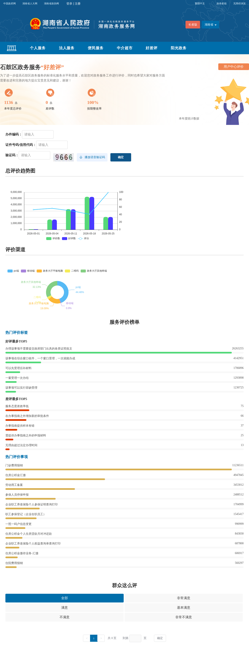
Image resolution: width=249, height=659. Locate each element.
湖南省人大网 (29, 3)
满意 (64, 607)
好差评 (151, 48)
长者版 (192, 24)
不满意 (65, 617)
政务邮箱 (222, 3)
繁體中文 (200, 3)
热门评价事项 (16, 457)
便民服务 (96, 48)
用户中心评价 (234, 66)
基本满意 (183, 607)
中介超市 (125, 48)
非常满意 (183, 598)
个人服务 (38, 48)
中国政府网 (9, 3)
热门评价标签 (16, 332)
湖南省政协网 (51, 3)
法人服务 (67, 48)
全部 (64, 598)
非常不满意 (183, 617)
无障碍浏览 (239, 3)
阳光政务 (179, 48)
